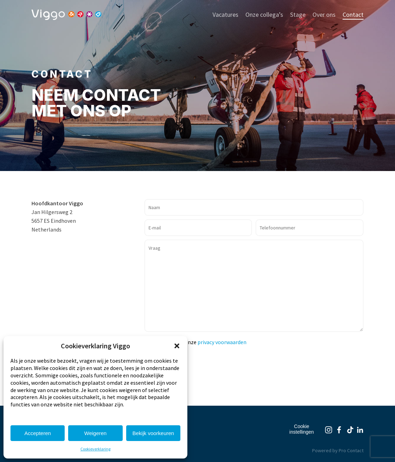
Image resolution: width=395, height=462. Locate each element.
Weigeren (95, 433)
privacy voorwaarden (222, 342)
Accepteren (37, 433)
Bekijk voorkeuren (153, 433)
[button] (176, 345)
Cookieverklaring (95, 449)
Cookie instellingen (301, 429)
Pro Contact (351, 450)
